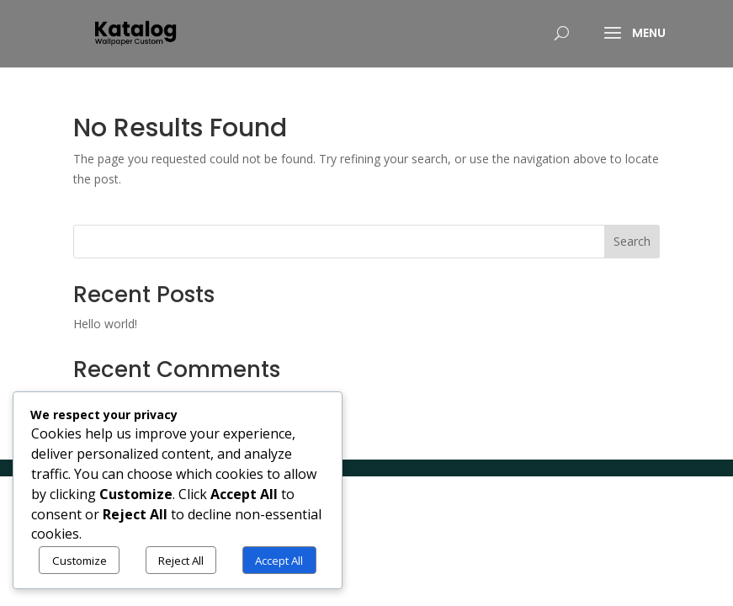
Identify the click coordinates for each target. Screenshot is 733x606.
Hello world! (105, 324)
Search (632, 241)
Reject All (181, 560)
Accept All (279, 560)
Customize (79, 560)
